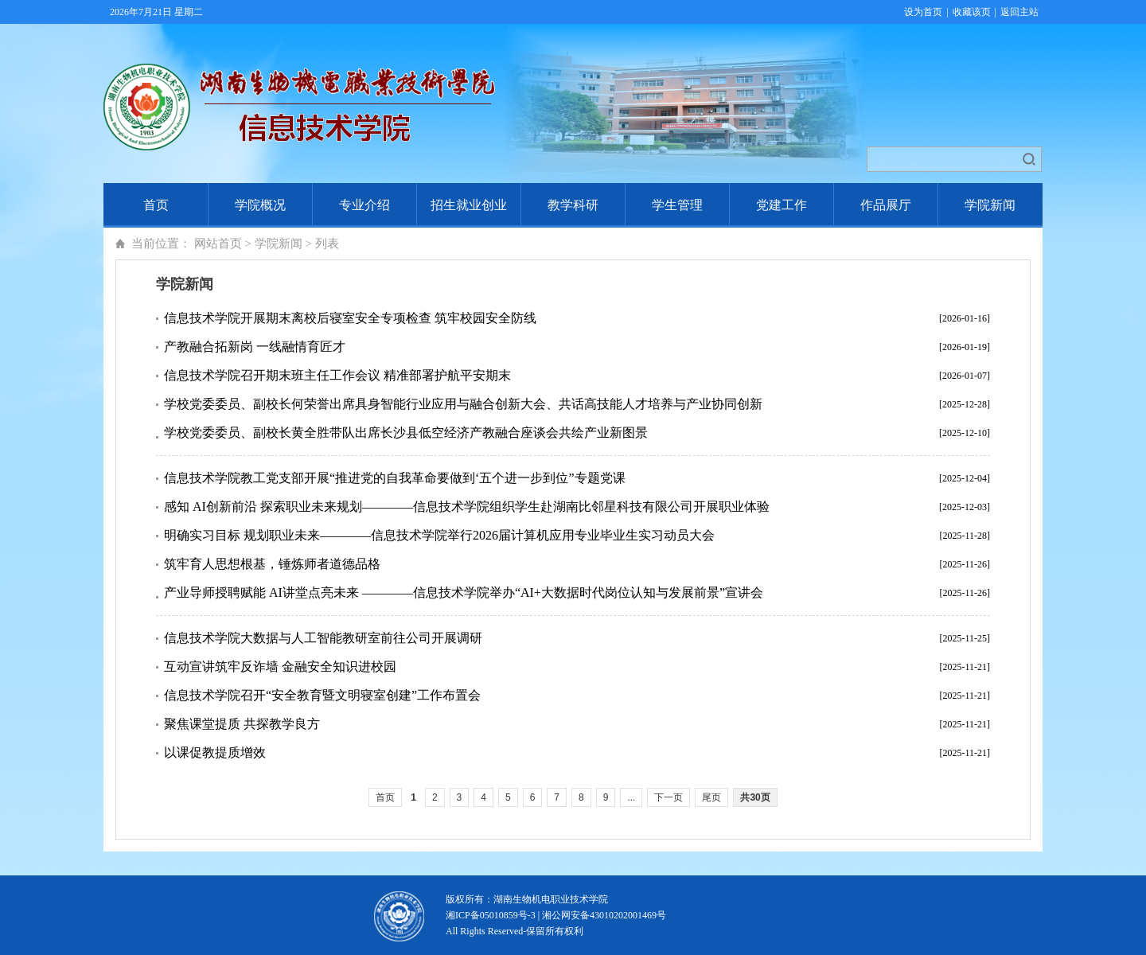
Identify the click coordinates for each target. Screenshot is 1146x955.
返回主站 (1019, 12)
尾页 (711, 797)
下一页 (668, 797)
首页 (156, 205)
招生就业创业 (469, 205)
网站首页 (218, 243)
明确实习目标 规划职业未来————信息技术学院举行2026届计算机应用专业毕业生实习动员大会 (439, 535)
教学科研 (573, 205)
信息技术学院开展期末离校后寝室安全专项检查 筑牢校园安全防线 (350, 318)
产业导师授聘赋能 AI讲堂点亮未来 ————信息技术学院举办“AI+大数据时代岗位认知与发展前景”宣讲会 (463, 592)
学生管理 (677, 205)
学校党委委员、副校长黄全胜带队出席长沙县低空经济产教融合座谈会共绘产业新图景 (406, 432)
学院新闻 (990, 205)
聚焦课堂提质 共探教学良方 (242, 724)
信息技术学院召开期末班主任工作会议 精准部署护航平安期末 (337, 375)
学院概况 (260, 205)
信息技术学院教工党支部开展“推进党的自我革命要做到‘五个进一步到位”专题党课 (395, 478)
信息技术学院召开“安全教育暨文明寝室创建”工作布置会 (322, 695)
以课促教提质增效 (215, 752)
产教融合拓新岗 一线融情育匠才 (254, 346)
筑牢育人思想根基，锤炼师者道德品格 (272, 564)
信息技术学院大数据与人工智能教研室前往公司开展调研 (323, 638)
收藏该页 (972, 12)
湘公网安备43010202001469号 (604, 915)
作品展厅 (885, 205)
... (631, 797)
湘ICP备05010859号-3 (491, 915)
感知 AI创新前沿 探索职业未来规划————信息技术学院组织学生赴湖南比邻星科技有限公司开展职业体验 (467, 506)
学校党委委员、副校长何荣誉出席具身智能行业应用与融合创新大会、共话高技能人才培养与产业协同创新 (463, 404)
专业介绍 (364, 205)
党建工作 (781, 205)
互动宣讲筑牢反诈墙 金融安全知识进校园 (280, 666)
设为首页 (923, 12)
